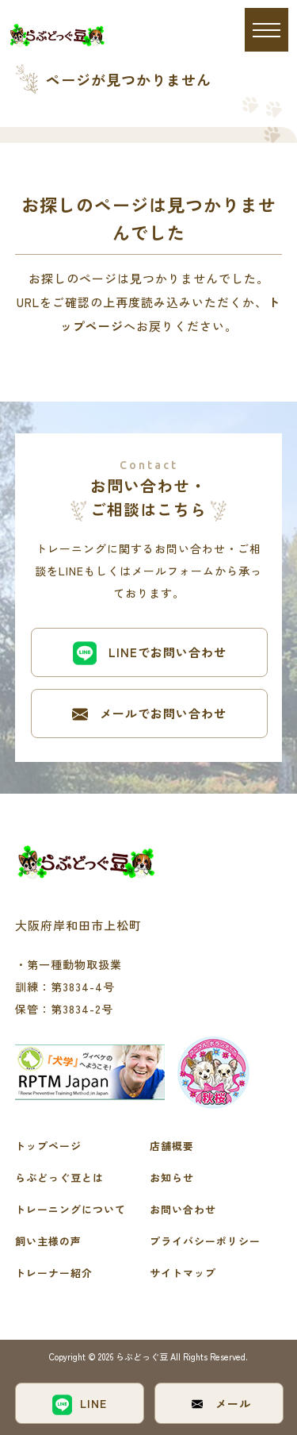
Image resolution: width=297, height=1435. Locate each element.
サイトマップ (183, 1272)
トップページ (48, 1145)
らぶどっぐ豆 (143, 1356)
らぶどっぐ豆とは (59, 1177)
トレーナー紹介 (54, 1272)
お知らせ (172, 1177)
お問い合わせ (183, 1209)
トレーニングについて (70, 1209)
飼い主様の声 (48, 1240)
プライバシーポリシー (205, 1240)
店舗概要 (172, 1145)
